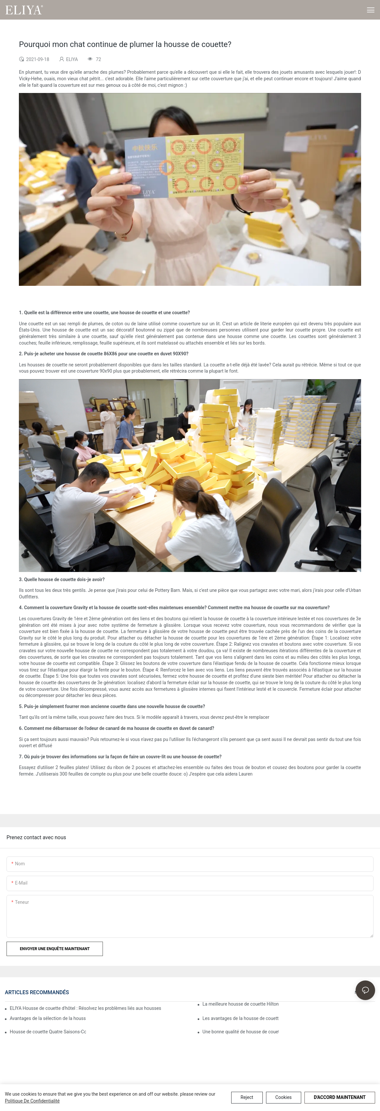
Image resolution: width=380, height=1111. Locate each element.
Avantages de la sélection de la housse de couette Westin (48, 1018)
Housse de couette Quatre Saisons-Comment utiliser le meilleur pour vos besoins (48, 1031)
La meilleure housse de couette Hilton (241, 1004)
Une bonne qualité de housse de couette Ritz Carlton (241, 1031)
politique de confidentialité (32, 1100)
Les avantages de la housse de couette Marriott (241, 1018)
